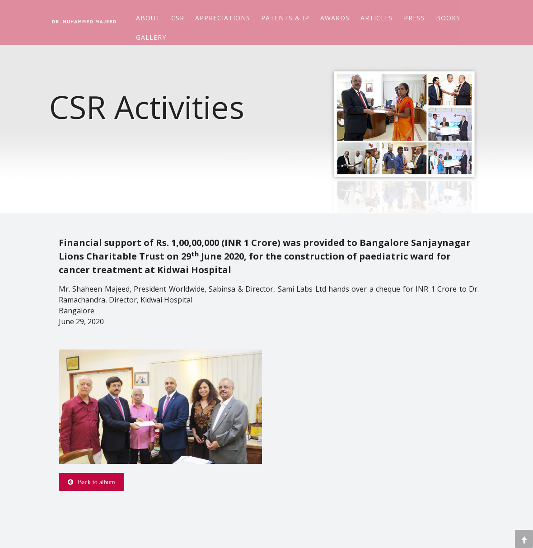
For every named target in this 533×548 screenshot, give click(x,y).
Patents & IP (285, 17)
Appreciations (222, 17)
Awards (335, 17)
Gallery (151, 36)
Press (414, 17)
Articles (376, 17)
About (148, 17)
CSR (177, 17)
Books (448, 17)
